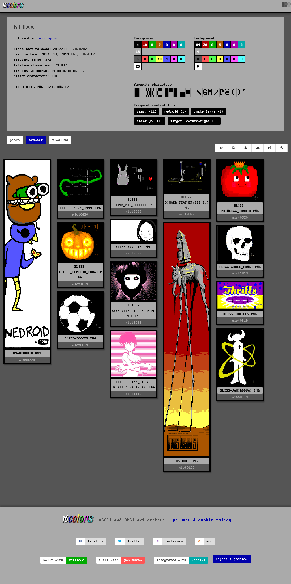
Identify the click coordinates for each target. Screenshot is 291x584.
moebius (199, 560)
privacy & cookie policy (202, 520)
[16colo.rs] (13, 6)
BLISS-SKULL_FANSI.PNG (240, 267)
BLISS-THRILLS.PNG (240, 314)
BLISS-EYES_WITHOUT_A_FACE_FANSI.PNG (133, 311)
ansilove (76, 560)
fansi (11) (147, 111)
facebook (96, 541)
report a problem (231, 559)
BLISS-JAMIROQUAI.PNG (240, 390)
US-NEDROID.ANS (27, 353)
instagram (174, 541)
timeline (60, 140)
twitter (135, 541)
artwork (36, 140)
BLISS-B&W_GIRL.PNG (133, 247)
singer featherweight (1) (194, 121)
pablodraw (133, 560)
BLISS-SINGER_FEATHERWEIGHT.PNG (187, 202)
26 (205, 45)
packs (15, 140)
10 (145, 45)
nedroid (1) (175, 111)
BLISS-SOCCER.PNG (80, 338)
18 (138, 52)
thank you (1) (150, 121)
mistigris (48, 38)
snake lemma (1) (209, 111)
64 (198, 45)
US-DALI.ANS (187, 461)
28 (138, 66)
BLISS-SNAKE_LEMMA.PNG (80, 208)
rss (209, 541)
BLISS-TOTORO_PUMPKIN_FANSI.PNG (80, 272)
